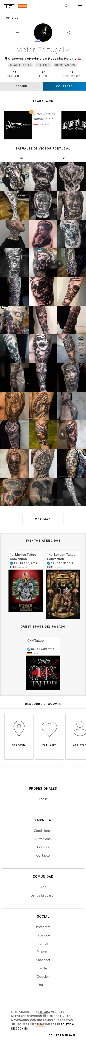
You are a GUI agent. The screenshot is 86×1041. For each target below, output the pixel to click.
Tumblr (43, 943)
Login (43, 799)
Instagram (43, 927)
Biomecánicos (65, 65)
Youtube (43, 985)
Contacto (64, 86)
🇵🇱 (80, 58)
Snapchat (43, 960)
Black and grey (20, 65)
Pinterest (43, 952)
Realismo (43, 65)
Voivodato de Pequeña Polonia (51, 58)
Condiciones (43, 831)
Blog (43, 887)
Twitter (43, 968)
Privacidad (43, 839)
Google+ (43, 976)
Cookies (43, 847)
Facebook (43, 935)
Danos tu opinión (43, 895)
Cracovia (15, 58)
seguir (21, 86)
